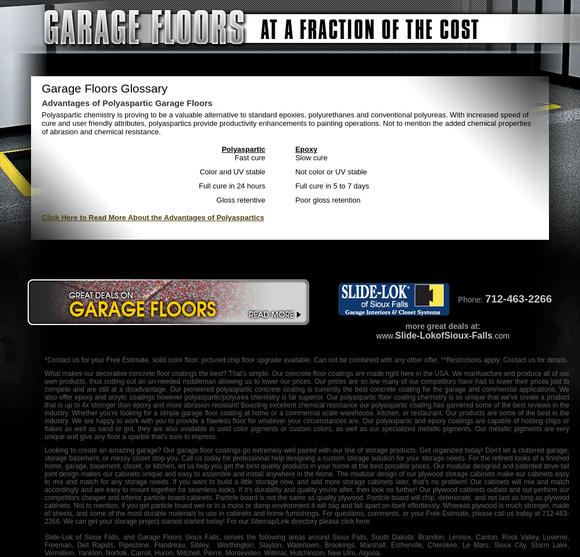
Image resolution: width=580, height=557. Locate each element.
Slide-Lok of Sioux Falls (81, 537)
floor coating (397, 397)
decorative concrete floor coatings (146, 374)
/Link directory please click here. (323, 521)
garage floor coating (212, 413)
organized (448, 450)
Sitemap (263, 521)
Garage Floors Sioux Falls (178, 537)
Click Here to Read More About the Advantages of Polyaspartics (153, 217)
